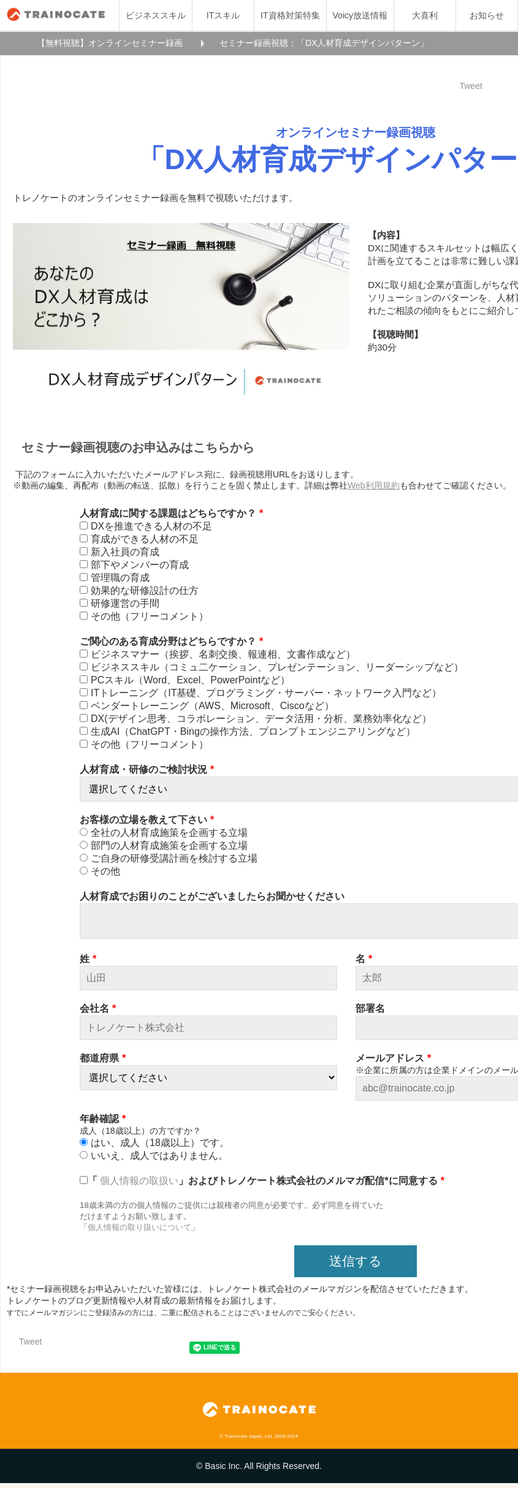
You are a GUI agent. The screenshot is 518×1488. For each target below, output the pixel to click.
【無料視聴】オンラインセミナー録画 (110, 43)
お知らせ (487, 15)
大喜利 (425, 15)
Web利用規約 (374, 485)
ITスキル (223, 15)
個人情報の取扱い (139, 1185)
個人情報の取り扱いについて (139, 1232)
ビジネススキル (156, 15)
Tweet (470, 86)
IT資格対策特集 (290, 15)
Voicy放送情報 (360, 15)
